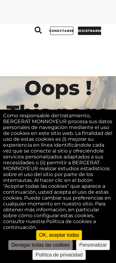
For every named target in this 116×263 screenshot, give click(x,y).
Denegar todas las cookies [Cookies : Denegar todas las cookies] (40, 245)
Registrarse (89, 31)
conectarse (61, 31)
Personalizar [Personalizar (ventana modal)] (93, 245)
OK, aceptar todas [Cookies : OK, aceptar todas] (59, 235)
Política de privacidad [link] (59, 254)
